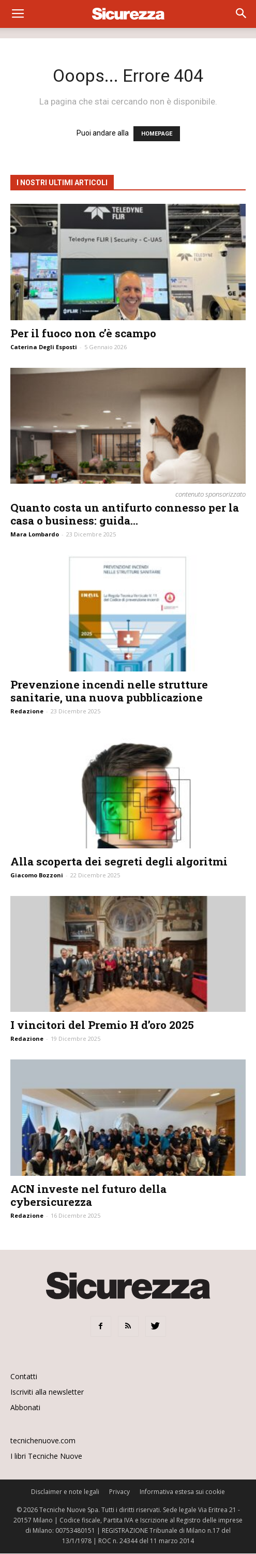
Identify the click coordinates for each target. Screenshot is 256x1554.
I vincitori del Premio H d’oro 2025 (102, 1025)
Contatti (23, 1376)
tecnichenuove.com (43, 1440)
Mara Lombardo (34, 534)
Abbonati (25, 1407)
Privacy (119, 1491)
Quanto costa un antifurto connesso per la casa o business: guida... (124, 514)
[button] (241, 14)
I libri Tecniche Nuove (46, 1456)
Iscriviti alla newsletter (47, 1392)
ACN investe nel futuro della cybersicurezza (88, 1195)
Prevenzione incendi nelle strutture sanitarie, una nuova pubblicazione (109, 691)
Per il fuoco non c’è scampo (83, 333)
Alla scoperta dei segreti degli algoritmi (119, 861)
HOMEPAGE (156, 133)
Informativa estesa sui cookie (182, 1491)
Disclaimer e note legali (65, 1491)
